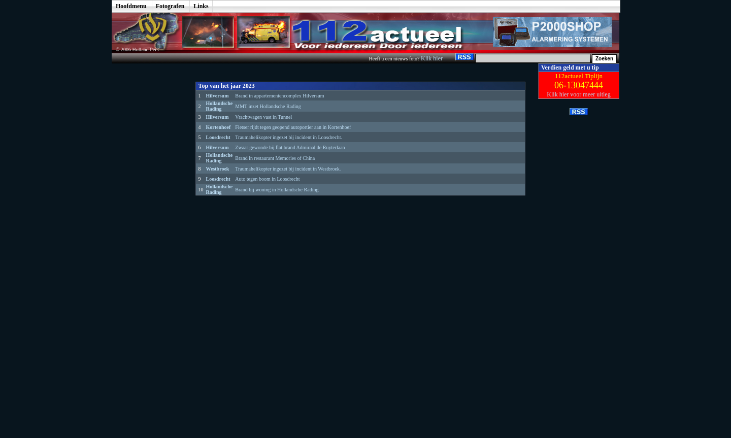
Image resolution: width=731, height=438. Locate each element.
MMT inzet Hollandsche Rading (268, 106)
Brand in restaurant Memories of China (275, 158)
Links (200, 6)
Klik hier (432, 58)
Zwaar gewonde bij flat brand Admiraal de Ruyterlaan (290, 147)
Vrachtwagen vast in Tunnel (263, 117)
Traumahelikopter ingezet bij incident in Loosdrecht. (288, 137)
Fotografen (170, 6)
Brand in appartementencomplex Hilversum (279, 95)
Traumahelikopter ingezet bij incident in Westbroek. (288, 169)
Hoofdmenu (131, 6)
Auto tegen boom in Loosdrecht (267, 179)
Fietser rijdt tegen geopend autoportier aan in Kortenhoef (293, 127)
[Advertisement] (146, 215)
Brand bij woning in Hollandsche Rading (276, 189)
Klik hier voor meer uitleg (578, 94)
